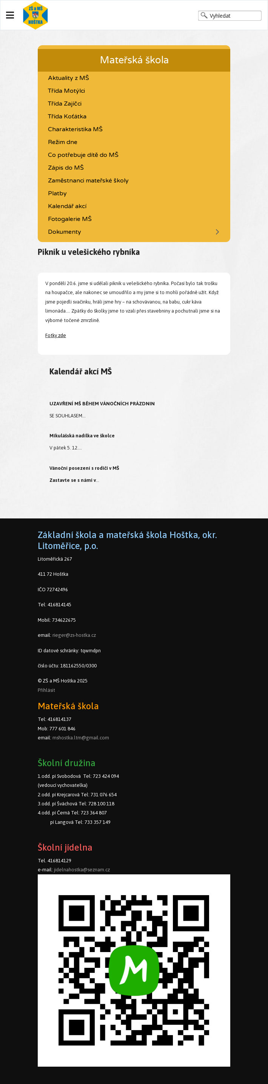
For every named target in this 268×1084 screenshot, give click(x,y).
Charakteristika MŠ (75, 129)
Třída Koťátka (67, 116)
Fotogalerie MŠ (70, 219)
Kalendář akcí (67, 206)
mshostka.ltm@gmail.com (80, 738)
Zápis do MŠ (66, 168)
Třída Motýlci (66, 91)
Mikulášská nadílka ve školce (82, 436)
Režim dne (62, 142)
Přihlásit (46, 690)
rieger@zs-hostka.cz (74, 635)
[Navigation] (10, 15)
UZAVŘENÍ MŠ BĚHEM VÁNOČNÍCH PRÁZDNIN (102, 403)
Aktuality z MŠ (68, 78)
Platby (57, 193)
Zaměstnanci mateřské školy (88, 180)
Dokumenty (64, 232)
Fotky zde (55, 335)
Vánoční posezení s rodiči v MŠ (84, 468)
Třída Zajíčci (65, 103)
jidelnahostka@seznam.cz (82, 869)
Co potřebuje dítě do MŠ (83, 155)
